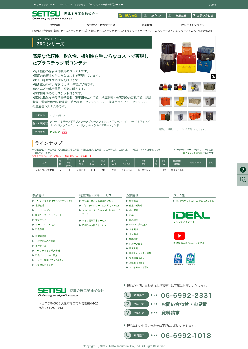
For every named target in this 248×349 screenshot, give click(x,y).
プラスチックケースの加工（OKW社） (101, 205)
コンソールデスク (44, 210)
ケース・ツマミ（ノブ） (47, 224)
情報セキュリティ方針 (140, 253)
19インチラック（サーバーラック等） (54, 201)
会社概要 (133, 210)
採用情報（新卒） (138, 258)
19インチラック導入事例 (47, 250)
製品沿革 (133, 220)
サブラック (40, 220)
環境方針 (133, 248)
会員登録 (198, 153)
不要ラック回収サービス (94, 225)
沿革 (131, 215)
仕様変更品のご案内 (45, 241)
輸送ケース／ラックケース (48, 215)
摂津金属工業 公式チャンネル (189, 242)
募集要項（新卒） (138, 262)
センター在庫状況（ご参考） (49, 260)
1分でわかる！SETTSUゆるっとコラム (195, 201)
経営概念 (133, 201)
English (212, 4)
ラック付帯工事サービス (94, 220)
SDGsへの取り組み (138, 224)
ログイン (187, 153)
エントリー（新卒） (139, 267)
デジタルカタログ (44, 265)
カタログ (58, 131)
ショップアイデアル (184, 222)
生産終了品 (40, 246)
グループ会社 (135, 243)
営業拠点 (133, 229)
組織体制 (133, 239)
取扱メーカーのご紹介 (46, 255)
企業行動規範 (135, 205)
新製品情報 (40, 236)
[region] (187, 104)
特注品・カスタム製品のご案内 (97, 201)
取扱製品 (39, 229)
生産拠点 (133, 234)
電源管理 (39, 205)
